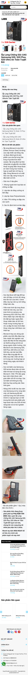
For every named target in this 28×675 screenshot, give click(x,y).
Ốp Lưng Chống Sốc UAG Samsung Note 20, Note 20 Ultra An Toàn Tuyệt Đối (13, 139)
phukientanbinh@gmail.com (10, 663)
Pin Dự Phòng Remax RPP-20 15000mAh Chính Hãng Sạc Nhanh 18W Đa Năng (17, 573)
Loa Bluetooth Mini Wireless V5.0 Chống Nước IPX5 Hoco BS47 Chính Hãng (17, 582)
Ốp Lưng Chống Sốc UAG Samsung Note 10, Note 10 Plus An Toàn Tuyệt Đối (13, 131)
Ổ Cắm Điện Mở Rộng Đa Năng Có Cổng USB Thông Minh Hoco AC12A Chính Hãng (18, 546)
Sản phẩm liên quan (10, 600)
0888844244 (13, 658)
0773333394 (13, 660)
